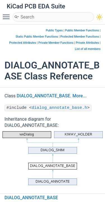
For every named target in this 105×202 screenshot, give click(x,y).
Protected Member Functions (79, 36)
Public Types (54, 30)
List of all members (88, 49)
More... (80, 95)
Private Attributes (87, 43)
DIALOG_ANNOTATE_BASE (43, 95)
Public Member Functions (82, 30)
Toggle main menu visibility (7, 14)
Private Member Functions (55, 43)
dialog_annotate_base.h (59, 107)
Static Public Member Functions (36, 36)
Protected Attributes (22, 43)
